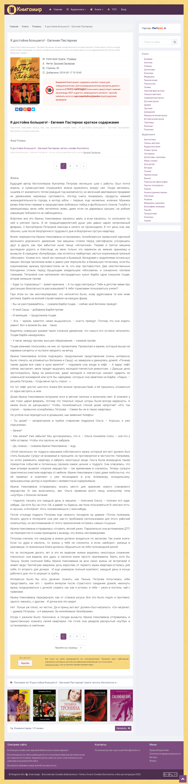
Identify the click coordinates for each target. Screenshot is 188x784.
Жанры (153, 761)
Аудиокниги (76, 9)
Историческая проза (154, 119)
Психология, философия (156, 182)
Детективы (149, 69)
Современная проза (154, 98)
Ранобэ (147, 210)
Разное (147, 189)
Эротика (148, 108)
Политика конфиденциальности (165, 754)
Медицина (149, 77)
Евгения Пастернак (64, 63)
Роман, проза (150, 150)
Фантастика (150, 139)
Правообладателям (159, 750)
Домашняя (149, 112)
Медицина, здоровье (154, 203)
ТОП (112, 9)
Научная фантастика (154, 91)
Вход (123, 9)
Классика (148, 73)
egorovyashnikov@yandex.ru (126, 750)
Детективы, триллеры (154, 157)
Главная (55, 9)
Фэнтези (148, 62)
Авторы (153, 757)
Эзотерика (149, 153)
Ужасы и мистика (152, 94)
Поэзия (147, 171)
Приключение (150, 80)
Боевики (148, 59)
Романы (36, 26)
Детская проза (151, 101)
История (148, 168)
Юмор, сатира (150, 161)
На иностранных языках (155, 192)
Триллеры (149, 122)
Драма (147, 105)
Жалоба (25, 663)
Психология (149, 84)
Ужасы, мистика (152, 143)
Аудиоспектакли (152, 146)
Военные (148, 126)
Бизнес (147, 178)
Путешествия (150, 213)
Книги (96, 9)
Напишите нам (51, 665)
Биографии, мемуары (154, 206)
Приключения (150, 175)
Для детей (149, 164)
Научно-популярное (153, 185)
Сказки (147, 87)
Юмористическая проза (155, 115)
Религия (148, 199)
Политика (148, 129)
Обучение (149, 196)
